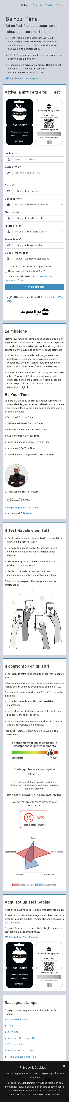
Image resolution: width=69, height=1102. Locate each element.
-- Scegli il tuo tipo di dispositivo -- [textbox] (32, 258)
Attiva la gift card (35, 287)
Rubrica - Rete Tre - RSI (20, 1050)
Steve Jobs (13, 922)
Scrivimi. (28, 513)
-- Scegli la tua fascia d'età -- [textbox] (31, 231)
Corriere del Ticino (17, 1019)
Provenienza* (13, 239)
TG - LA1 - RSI (15, 1044)
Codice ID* (11, 153)
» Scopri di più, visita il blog (21, 507)
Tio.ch (10, 1025)
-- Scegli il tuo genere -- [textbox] (28, 191)
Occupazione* (13, 198)
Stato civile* (12, 212)
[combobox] (39, 191)
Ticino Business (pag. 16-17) (22, 1057)
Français (37, 5)
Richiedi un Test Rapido (22, 78)
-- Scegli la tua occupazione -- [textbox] (31, 204)
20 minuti (12, 1032)
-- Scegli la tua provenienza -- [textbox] (31, 245)
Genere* (10, 185)
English (49, 5)
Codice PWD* (13, 167)
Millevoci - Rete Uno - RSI (21, 1038)
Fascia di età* (13, 226)
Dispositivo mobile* (16, 253)
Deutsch (61, 5)
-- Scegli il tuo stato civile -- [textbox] (30, 218)
